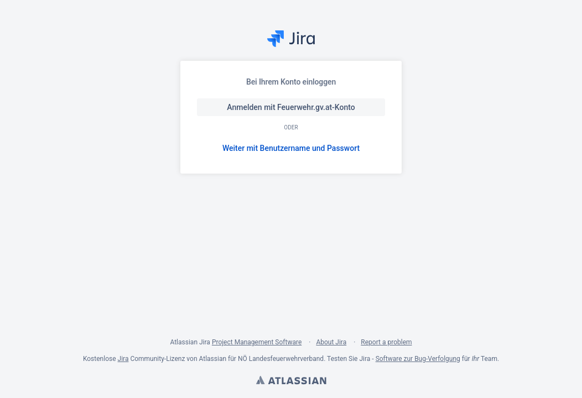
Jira (123, 359)
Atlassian (291, 381)
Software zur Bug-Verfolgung (418, 359)
